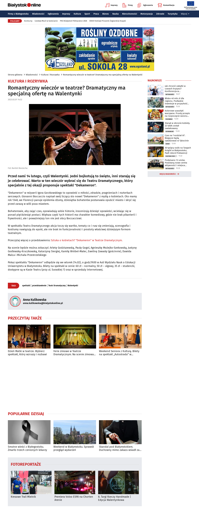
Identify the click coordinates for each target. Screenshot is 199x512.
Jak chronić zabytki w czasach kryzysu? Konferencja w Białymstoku (175, 89)
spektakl (26, 286)
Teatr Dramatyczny (57, 286)
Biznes (105, 13)
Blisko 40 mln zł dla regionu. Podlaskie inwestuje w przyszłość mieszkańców (176, 101)
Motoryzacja (146, 13)
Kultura (77, 13)
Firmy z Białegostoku (18, 13)
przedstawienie (39, 286)
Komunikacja (166, 5)
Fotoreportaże (26, 464)
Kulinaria (169, 119)
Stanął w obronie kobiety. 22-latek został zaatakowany (177, 126)
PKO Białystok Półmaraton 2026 (73, 21)
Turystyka (172, 13)
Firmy (127, 5)
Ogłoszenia (145, 5)
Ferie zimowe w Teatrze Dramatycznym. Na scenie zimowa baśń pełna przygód (73, 353)
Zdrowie (160, 13)
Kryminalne (170, 131)
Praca (96, 13)
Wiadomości (38, 13)
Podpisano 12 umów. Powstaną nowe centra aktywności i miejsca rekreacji (176, 163)
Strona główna (15, 74)
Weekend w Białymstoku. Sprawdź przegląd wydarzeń (73, 448)
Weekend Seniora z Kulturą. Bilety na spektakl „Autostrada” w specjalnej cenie (119, 353)
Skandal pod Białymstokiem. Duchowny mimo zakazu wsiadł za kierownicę (119, 448)
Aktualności (170, 94)
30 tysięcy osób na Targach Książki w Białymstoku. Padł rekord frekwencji (178, 150)
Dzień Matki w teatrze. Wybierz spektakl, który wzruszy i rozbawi (27, 353)
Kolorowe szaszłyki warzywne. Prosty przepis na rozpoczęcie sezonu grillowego (177, 113)
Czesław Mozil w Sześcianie (46, 21)
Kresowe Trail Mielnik (23, 496)
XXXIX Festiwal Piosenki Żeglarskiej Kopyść (107, 21)
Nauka (115, 13)
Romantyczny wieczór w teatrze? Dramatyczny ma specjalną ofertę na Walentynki (102, 74)
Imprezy (111, 5)
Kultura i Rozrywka (50, 74)
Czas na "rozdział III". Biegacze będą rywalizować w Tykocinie (177, 138)
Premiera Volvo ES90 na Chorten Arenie (73, 498)
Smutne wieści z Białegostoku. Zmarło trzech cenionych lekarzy (27, 448)
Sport (87, 13)
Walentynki (73, 286)
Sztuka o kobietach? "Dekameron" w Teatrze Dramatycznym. (86, 240)
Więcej (185, 13)
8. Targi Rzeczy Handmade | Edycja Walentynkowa (114, 498)
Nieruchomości (129, 13)
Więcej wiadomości (168, 174)
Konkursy (28, 21)
